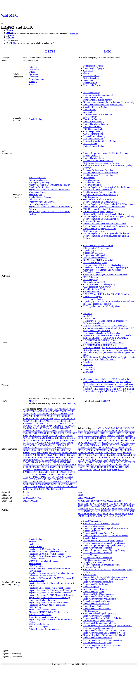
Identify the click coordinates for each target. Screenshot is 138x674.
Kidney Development (38, 180)
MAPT (97, 450)
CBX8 (48, 416)
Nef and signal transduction (95, 258)
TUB (121, 467)
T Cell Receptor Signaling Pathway (98, 209)
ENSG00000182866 (86, 498)
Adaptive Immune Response (95, 589)
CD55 (118, 433)
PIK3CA (88, 455)
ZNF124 (27, 486)
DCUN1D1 (53, 423)
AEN (56, 409)
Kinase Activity (90, 117)
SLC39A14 (52, 467)
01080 (80, 495)
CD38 (86, 433)
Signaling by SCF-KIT (93, 250)
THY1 (93, 467)
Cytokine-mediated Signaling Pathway (100, 613)
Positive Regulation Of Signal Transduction (102, 645)
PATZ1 (40, 452)
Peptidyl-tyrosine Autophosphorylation (100, 192)
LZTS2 (50, 51)
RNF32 (56, 462)
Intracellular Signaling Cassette (96, 601)
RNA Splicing (35, 571)
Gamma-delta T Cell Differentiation (98, 199)
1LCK (131, 504)
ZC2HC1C (28, 484)
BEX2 (33, 413)
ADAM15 (107, 428)
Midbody (33, 81)
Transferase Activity (92, 119)
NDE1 (39, 450)
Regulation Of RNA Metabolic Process (45, 549)
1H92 (110, 504)
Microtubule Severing (38, 192)
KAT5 (66, 440)
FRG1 (34, 433)
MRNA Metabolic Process (40, 614)
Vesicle (32, 84)
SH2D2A (90, 462)
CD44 (102, 433)
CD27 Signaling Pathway (94, 231)
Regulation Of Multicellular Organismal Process (104, 633)
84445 (26, 492)
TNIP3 (70, 474)
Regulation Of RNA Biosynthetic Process (47, 554)
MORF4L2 (38, 447)
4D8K (92, 516)
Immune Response (91, 586)
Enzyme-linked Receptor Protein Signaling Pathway (105, 577)
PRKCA (132, 455)
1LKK (80, 506)
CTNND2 (118, 438)
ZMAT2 (61, 484)
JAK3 (130, 445)
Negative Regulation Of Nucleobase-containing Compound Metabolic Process (49, 598)
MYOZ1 (66, 447)
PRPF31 (43, 457)
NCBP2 (26, 450)
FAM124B (37, 428)
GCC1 (74, 433)
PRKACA (124, 455)
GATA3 (81, 445)
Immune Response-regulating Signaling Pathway (104, 545)
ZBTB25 (65, 482)
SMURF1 (90, 465)
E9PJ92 (94, 501)
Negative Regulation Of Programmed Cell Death (104, 635)
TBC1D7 (27, 474)
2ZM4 (120, 508)
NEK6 (51, 450)
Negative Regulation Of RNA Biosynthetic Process (51, 595)
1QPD (109, 506)
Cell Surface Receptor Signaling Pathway (101, 163)
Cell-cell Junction (91, 78)
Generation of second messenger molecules (102, 270)
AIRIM (62, 409)
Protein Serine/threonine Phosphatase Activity (103, 104)
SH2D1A (82, 462)
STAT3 (126, 465)
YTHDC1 (56, 482)
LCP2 (114, 447)
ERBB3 (119, 440)
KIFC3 (31, 443)
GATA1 (68, 433)
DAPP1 (126, 438)
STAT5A (81, 467)
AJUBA (115, 428)
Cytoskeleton (34, 74)
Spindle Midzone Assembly (41, 197)
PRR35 (51, 457)
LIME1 (121, 447)
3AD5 (126, 511)
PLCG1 (103, 455)
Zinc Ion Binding (36, 546)
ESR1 (133, 440)
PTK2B (102, 457)
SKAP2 (124, 462)
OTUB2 (26, 452)
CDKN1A (27, 421)
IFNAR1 (106, 445)
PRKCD (81, 457)
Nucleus (32, 542)
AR (121, 428)
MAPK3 (89, 450)
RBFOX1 (45, 460)
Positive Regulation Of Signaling (97, 642)
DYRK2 (40, 426)
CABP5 (62, 413)
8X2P (122, 516)
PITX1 (58, 452)
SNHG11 (45, 469)
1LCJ (126, 504)
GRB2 (46, 438)
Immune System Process (93, 526)
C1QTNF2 (108, 430)
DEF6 (132, 438)
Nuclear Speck (35, 563)
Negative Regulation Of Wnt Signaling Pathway (49, 185)
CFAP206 (46, 421)
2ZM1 (114, 508)
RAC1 (72, 457)
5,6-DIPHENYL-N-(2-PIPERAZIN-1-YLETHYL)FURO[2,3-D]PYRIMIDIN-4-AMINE (105, 346)
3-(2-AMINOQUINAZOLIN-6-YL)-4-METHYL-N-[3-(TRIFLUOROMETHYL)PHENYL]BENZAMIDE (107, 336)
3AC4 (91, 511)
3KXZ (124, 513)
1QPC (103, 506)
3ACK (115, 511)
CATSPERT (39, 416)
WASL (114, 469)
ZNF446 (73, 486)
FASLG (105, 443)
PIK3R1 (95, 455)
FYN (120, 443)
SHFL (26, 467)
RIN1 (49, 462)
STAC (47, 472)
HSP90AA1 (96, 445)
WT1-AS (48, 482)
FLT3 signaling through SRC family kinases (102, 306)
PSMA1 (57, 457)
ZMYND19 (70, 484)
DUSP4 (32, 426)
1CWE (99, 504)
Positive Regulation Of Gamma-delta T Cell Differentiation (108, 204)
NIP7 (63, 450)
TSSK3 (70, 477)
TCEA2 (35, 474)
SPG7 (34, 472)
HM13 (63, 438)
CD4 (97, 433)
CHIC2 (63, 421)
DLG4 (26, 426)
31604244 (105, 401)
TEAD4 (42, 474)
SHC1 (105, 462)
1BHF (80, 504)
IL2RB (121, 445)
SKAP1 (117, 462)
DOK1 (87, 440)
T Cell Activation (90, 197)
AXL (86, 430)
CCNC (36, 418)
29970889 (71, 403)
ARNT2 (55, 411)
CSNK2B (93, 438)
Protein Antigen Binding (93, 146)
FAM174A (92, 443)
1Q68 (92, 506)
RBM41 (60, 460)
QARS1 (65, 457)
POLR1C (36, 455)
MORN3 (47, 447)
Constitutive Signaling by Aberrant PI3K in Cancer (105, 275)
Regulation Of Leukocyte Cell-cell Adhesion (102, 618)
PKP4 (64, 452)
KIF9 (25, 443)
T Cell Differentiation (92, 182)
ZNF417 (57, 486)
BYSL (48, 413)
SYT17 (73, 472)
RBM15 (52, 460)
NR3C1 (107, 452)
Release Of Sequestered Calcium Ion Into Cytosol (104, 224)
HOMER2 (70, 438)
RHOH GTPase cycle (92, 296)
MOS (54, 447)
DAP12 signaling (90, 277)
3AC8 (103, 511)
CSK (87, 438)
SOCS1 (98, 465)
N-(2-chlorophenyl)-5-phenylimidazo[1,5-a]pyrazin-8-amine (109, 350)
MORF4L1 (28, 447)
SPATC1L (27, 472)
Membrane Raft (90, 83)
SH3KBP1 (54, 465)
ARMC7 (48, 411)
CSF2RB (129, 435)
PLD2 (116, 455)
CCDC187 (55, 416)
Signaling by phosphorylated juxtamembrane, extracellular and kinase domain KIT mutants (108, 302)
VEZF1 (40, 482)
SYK (88, 467)
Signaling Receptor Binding (95, 107)
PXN (94, 460)
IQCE (55, 440)
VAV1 (103, 469)
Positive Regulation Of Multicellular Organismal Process (107, 226)
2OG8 (103, 508)
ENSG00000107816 (32, 498)
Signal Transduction (92, 521)
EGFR (105, 440)
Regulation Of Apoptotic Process (97, 637)
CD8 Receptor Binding (93, 134)
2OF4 (85, 508)
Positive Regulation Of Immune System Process (104, 543)
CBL (115, 430)
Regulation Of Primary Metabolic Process (47, 605)
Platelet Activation (91, 180)
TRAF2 (26, 477)
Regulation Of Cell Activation (96, 603)
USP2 (25, 482)
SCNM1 (37, 465)
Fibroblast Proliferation (39, 187)
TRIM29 (34, 477)
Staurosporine (89, 318)
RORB (118, 460)
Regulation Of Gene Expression (42, 576)
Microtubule (34, 77)
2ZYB (126, 508)
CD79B (132, 433)
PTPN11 (110, 457)
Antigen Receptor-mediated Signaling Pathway (103, 540)
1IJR (116, 504)
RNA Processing (36, 566)
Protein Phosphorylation (93, 158)
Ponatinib (87, 362)
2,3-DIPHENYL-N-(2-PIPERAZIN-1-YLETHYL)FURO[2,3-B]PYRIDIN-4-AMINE (103, 341)
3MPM (81, 516)
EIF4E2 (63, 426)
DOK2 (93, 440)
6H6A (111, 516)
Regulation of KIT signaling (95, 255)
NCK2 (33, 450)
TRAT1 (100, 467)
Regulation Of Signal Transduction (98, 582)
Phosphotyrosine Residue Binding (98, 95)
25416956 (74, 34)
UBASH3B (62, 479)
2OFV (97, 508)
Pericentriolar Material (93, 66)
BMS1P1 (41, 413)
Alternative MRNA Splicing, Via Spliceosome (49, 612)
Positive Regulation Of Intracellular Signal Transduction (107, 625)
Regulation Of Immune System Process (100, 533)
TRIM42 (42, 477)
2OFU (91, 508)
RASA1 (106, 460)
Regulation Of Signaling (93, 591)
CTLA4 (110, 438)
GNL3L (69, 435)
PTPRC (132, 457)
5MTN (105, 516)
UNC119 (96, 469)
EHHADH (48, 426)
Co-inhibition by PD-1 (93, 292)
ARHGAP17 (128, 428)
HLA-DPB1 (54, 438)
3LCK (130, 513)
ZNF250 (41, 486)
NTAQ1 (69, 450)
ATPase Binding (90, 143)
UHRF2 (88, 469)
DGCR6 (62, 423)
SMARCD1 (28, 469)
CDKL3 (71, 418)
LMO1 (63, 443)
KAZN (73, 440)
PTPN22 (118, 457)
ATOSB (63, 411)
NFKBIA (82, 452)
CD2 (126, 430)
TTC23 (26, 479)
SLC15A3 (33, 467)
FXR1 (47, 433)
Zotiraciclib (88, 372)
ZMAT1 (53, 484)
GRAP (88, 445)
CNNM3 (27, 423)
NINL (57, 450)
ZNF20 (34, 486)
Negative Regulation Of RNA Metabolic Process (50, 593)
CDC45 (103, 435)
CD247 (131, 430)
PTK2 (96, 457)
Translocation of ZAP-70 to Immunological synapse (105, 267)
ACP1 (100, 428)
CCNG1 (43, 418)
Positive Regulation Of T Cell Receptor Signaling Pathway (108, 216)
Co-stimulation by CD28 (94, 282)
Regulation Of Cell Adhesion (95, 584)
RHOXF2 (43, 462)
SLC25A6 (42, 467)
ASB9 (80, 430)
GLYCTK (53, 435)
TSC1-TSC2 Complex (38, 627)
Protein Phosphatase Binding (95, 124)
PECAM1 (127, 452)
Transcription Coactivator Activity (43, 617)
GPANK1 (27, 438)
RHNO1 (34, 462)
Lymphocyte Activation (93, 562)
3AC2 (80, 511)
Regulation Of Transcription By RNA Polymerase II (51, 578)
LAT (104, 447)
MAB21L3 (34, 445)
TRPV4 (115, 467)
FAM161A (47, 428)
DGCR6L (70, 423)
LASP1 (45, 443)
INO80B (48, 440)
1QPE (114, 506)
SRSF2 (41, 472)
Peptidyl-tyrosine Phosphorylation (98, 175)
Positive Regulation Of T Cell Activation (100, 219)
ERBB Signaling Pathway (94, 647)
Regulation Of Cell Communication (98, 594)
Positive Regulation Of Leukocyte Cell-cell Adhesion (106, 233)
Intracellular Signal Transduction (97, 190)
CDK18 (64, 418)
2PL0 (108, 508)
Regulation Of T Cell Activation (97, 608)
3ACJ (108, 511)
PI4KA (81, 455)
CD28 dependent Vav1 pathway (97, 287)
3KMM (118, 513)
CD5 (113, 433)
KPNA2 (38, 443)
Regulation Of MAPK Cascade (96, 616)
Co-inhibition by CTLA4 (94, 289)
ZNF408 (49, 486)
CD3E (92, 433)
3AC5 (97, 511)
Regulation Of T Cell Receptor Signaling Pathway (105, 214)
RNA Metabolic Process (39, 624)
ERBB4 (126, 440)
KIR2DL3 (92, 447)
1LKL (86, 506)
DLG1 (80, 440)
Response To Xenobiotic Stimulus (98, 170)
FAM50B (66, 428)
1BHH (86, 504)
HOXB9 (26, 440)
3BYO (99, 513)
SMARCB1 (69, 467)
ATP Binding (88, 112)
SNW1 (53, 469)
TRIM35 (107, 467)
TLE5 (64, 474)
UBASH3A (52, 479)
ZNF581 (52, 489)
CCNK (50, 418)
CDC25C (88, 435)
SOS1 (104, 465)
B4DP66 (27, 501)
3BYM (93, 513)
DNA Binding (35, 607)
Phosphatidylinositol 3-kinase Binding (99, 141)
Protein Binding (35, 119)
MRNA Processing (37, 580)
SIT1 (111, 462)
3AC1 (132, 508)
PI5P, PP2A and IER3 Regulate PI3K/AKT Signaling (106, 294)
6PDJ (117, 516)
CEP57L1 (36, 421)
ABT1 (50, 409)
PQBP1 (63, 455)
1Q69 (97, 506)
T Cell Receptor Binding (93, 129)
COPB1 (34, 423)
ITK (126, 445)
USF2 (70, 479)
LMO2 (70, 443)
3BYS (105, 513)
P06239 (109, 501)
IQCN (61, 440)
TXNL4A (42, 479)
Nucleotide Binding (91, 92)
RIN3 (112, 460)
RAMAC (36, 460)
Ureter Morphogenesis (38, 204)
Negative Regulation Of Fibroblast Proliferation (49, 190)
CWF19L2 (43, 423)
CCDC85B (28, 418)
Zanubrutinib (89, 369)
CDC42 (96, 435)
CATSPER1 (28, 416)
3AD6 (132, 511)
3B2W (80, 513)
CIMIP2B (120, 435)
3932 (80, 492)
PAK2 (119, 452)
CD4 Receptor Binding (93, 131)
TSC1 (48, 477)
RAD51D (27, 460)
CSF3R (81, 438)
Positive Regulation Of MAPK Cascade (100, 202)
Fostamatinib (89, 367)
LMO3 (26, 445)
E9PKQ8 (102, 501)
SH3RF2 (63, 465)
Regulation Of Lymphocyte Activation (99, 228)
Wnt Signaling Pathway (39, 182)
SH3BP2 (98, 462)
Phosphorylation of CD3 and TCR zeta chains (103, 265)
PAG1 (113, 452)
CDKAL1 (111, 435)
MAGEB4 (44, 445)
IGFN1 (41, 440)
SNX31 (59, 469)
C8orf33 (54, 413)
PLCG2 (110, 455)
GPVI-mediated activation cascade (98, 245)
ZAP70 (121, 469)
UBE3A (81, 469)
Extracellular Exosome (93, 85)
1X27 (125, 506)
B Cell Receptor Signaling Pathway (98, 211)
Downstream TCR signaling (95, 262)
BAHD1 (26, 413)
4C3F (87, 516)
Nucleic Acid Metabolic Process (42, 610)
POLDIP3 (27, 455)
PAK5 (33, 452)
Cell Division (34, 199)
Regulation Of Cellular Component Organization (104, 630)
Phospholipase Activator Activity (97, 114)
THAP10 (50, 474)
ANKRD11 (70, 409)
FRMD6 (41, 433)
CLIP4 (69, 421)
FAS (100, 443)
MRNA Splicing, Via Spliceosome (43, 561)
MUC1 (123, 450)
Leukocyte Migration (92, 221)
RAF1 (99, 460)
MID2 (67, 445)
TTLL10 (33, 479)
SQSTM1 (111, 465)
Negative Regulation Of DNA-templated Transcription (52, 590)
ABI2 (45, 409)
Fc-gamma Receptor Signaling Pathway (100, 194)
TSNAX (55, 477)
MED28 (103, 450)
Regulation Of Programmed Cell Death (100, 623)
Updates (10, 37)
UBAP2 (127, 467)
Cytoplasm (33, 67)
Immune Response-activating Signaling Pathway (104, 550)
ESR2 (80, 443)
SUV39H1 (64, 472)
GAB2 (132, 443)
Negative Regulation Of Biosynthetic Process (48, 602)
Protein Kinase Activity (93, 97)
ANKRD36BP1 (30, 411)
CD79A (125, 433)
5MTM (99, 516)
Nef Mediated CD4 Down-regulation (99, 260)
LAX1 (109, 447)
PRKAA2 (71, 455)
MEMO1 (61, 445)
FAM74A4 (28, 430)
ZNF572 (44, 489)
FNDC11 (27, 433)
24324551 (33, 401)
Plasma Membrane (37, 79)
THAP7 (58, 474)
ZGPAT (36, 484)
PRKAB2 (27, 457)
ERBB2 (112, 440)
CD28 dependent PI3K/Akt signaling (99, 284)
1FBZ (105, 504)
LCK (107, 51)
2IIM (130, 506)
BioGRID (10, 43)
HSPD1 (34, 440)
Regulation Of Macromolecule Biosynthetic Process (51, 573)
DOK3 (99, 440)
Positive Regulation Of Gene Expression (100, 173)
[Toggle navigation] (2, 23)
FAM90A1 (37, 430)
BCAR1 (92, 430)
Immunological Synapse (93, 68)
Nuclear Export (35, 194)
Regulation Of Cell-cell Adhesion (97, 596)
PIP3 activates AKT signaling (96, 248)
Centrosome (34, 69)
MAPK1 (52, 445)
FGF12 (61, 430)
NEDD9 (130, 450)
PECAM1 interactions (92, 272)
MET (110, 450)
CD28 (80, 433)
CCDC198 (65, 416)
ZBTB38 (73, 482)
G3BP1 (126, 443)
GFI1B (31, 435)
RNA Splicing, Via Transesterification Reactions (49, 568)
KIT (99, 447)
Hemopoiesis (89, 177)
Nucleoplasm (34, 544)
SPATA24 (67, 469)
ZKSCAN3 (45, 484)
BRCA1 (99, 430)
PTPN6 (125, 457)
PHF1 (45, 452)
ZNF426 (65, 486)
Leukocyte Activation (92, 567)
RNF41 (63, 462)
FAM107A (27, 428)
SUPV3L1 (55, 472)
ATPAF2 (70, 411)
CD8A (80, 435)
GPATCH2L (37, 438)
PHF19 (52, 452)
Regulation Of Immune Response (97, 548)
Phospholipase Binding (93, 138)
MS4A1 (116, 450)
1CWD (93, 504)
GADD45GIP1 (57, 433)
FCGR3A (113, 443)
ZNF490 (27, 489)
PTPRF (81, 460)
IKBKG (113, 445)
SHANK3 (71, 465)
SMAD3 (81, 465)
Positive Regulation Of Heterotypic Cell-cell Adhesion (106, 187)
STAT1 (119, 465)
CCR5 (120, 430)
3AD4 (120, 511)
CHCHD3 (55, 421)
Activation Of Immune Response (97, 552)
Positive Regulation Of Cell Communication (102, 640)
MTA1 (60, 447)
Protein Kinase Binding (93, 121)
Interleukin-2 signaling (93, 299)
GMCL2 (61, 435)
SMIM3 (37, 469)
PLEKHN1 (72, 452)
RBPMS (67, 460)
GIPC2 (38, 435)
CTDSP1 (102, 438)
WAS (109, 469)
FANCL (46, 430)
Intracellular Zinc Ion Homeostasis (98, 160)
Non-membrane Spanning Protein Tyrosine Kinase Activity (108, 102)
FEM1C (53, 430)
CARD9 (69, 413)
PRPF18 (35, 457)
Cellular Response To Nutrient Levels (45, 629)
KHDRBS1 (83, 447)
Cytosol (32, 72)
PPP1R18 (55, 455)
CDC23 (57, 418)
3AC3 (86, 511)
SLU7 (60, 467)
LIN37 (57, 443)
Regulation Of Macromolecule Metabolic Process (50, 588)
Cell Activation (89, 574)
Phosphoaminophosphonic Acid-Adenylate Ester (104, 333)
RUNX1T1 (28, 465)
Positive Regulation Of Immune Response (101, 565)
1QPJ (120, 506)
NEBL (45, 450)
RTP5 (69, 462)
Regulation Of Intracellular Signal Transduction (104, 579)
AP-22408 (87, 316)
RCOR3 (26, 462)
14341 (26, 495)
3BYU (111, 513)
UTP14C (33, 482)
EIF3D (57, 426)
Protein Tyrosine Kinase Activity (97, 100)
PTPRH (88, 460)
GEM (25, 435)
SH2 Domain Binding (92, 126)
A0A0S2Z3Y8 (84, 501)
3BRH (87, 513)
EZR (86, 443)
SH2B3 (125, 460)
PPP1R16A (46, 455)
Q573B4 (117, 501)
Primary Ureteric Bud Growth (42, 202)
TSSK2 (63, 477)
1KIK (120, 504)
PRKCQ (89, 457)
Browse (9, 30)
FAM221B (57, 428)
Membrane (88, 80)
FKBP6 (68, 430)
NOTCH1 (99, 452)
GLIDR (45, 435)
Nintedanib (88, 364)
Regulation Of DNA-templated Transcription (48, 551)
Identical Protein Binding (94, 136)
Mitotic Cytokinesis (37, 177)
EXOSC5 (72, 426)
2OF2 (80, 508)
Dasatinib (87, 313)
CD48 (108, 433)
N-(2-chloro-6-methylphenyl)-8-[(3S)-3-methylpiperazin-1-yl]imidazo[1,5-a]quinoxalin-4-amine (109, 358)
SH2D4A (45, 465)
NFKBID (90, 452)
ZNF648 (59, 489)
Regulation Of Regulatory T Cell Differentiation (104, 207)
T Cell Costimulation (92, 185)
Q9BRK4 (35, 501)
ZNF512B (35, 489)
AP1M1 (40, 411)
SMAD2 (131, 462)
